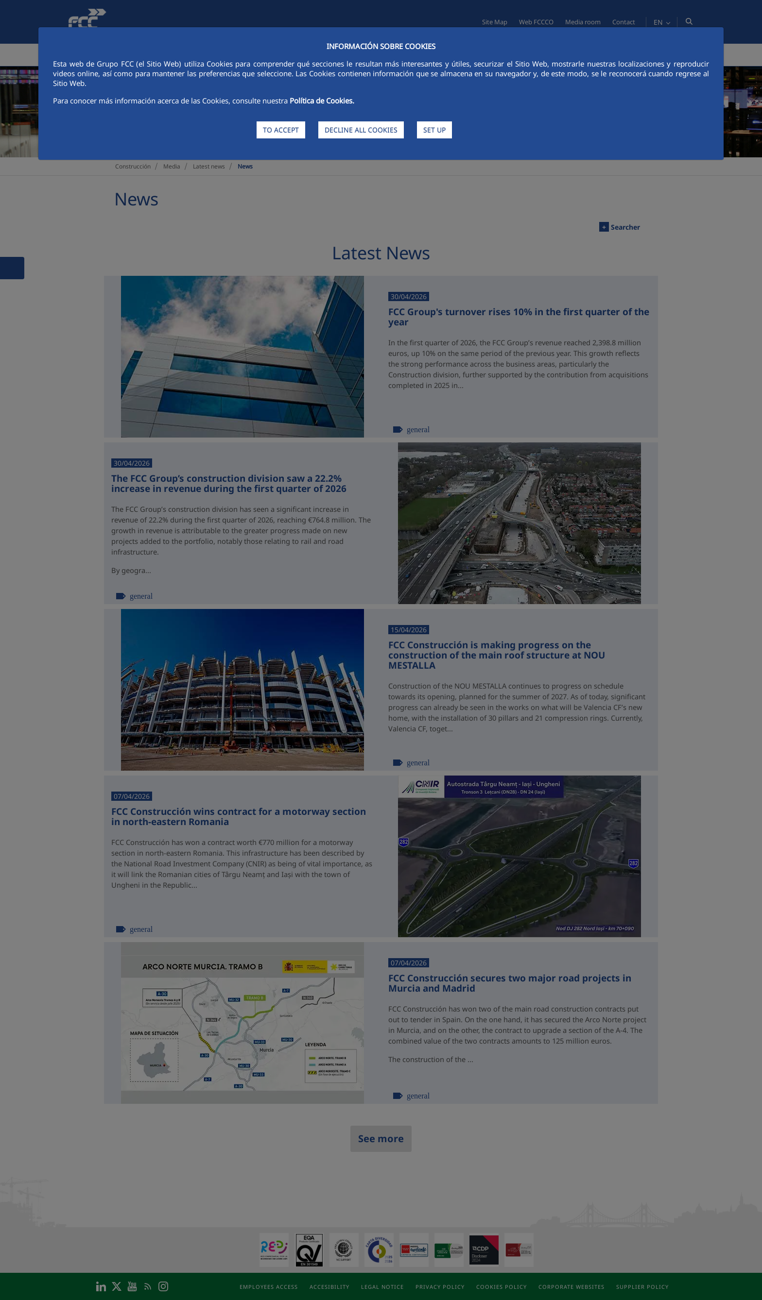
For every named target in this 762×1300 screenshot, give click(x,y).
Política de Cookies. (322, 100)
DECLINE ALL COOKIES (361, 130)
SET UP (434, 130)
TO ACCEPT (281, 130)
